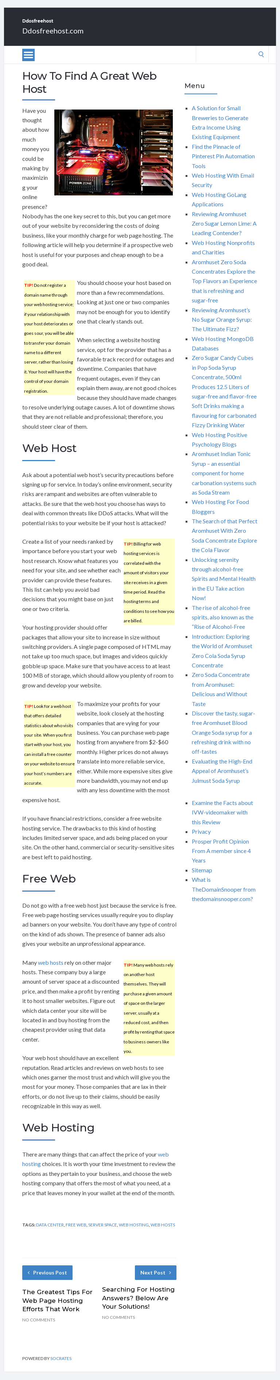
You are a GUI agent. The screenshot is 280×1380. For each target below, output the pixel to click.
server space (102, 1233)
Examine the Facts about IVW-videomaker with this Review (222, 820)
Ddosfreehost (64, 25)
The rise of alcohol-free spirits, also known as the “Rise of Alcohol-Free (222, 625)
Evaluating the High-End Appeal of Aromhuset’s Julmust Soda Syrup (222, 779)
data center (50, 1233)
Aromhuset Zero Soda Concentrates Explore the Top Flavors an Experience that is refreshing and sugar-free (224, 289)
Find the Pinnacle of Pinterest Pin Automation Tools (223, 164)
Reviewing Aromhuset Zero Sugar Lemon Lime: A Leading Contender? (224, 231)
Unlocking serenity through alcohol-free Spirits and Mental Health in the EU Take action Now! (224, 587)
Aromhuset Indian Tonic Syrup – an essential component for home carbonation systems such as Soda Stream (224, 481)
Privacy (201, 839)
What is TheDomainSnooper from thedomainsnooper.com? (224, 897)
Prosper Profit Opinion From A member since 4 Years (221, 859)
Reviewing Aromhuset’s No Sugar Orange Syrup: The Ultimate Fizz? (222, 327)
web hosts (50, 970)
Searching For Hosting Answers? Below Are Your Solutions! (138, 1306)
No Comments (38, 1328)
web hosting (134, 1233)
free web (76, 1233)
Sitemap (202, 878)
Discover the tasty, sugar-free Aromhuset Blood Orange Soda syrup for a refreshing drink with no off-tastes (223, 740)
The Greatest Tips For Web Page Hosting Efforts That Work (57, 1308)
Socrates (60, 1366)
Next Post (155, 1280)
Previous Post (47, 1280)
